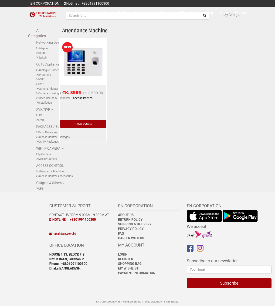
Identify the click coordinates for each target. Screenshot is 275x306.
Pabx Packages (47, 132)
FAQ (121, 233)
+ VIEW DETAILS (83, 123)
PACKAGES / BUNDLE (52, 126)
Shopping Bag (130, 264)
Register (241, 13)
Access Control (83, 98)
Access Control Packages (54, 137)
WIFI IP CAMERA (48, 148)
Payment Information (136, 273)
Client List (167, 13)
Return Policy (130, 219)
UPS (40, 188)
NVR (41, 79)
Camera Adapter (48, 88)
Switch (42, 57)
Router (42, 53)
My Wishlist (128, 268)
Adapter (43, 48)
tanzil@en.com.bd (62, 233)
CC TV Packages (48, 141)
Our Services (144, 13)
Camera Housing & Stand (53, 93)
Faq (210, 13)
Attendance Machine (51, 171)
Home (106, 13)
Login (224, 13)
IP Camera (44, 74)
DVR (41, 84)
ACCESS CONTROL (50, 166)
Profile (123, 13)
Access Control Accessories (55, 176)
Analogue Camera (49, 70)
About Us (126, 215)
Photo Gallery (190, 13)
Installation (45, 102)
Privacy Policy (131, 229)
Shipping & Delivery (134, 224)
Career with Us (131, 238)
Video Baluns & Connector (54, 98)
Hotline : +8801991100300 (72, 219)
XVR (40, 115)
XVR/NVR (43, 109)
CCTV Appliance (48, 64)
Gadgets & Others (49, 183)
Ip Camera (44, 154)
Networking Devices (51, 42)
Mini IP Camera (47, 159)
